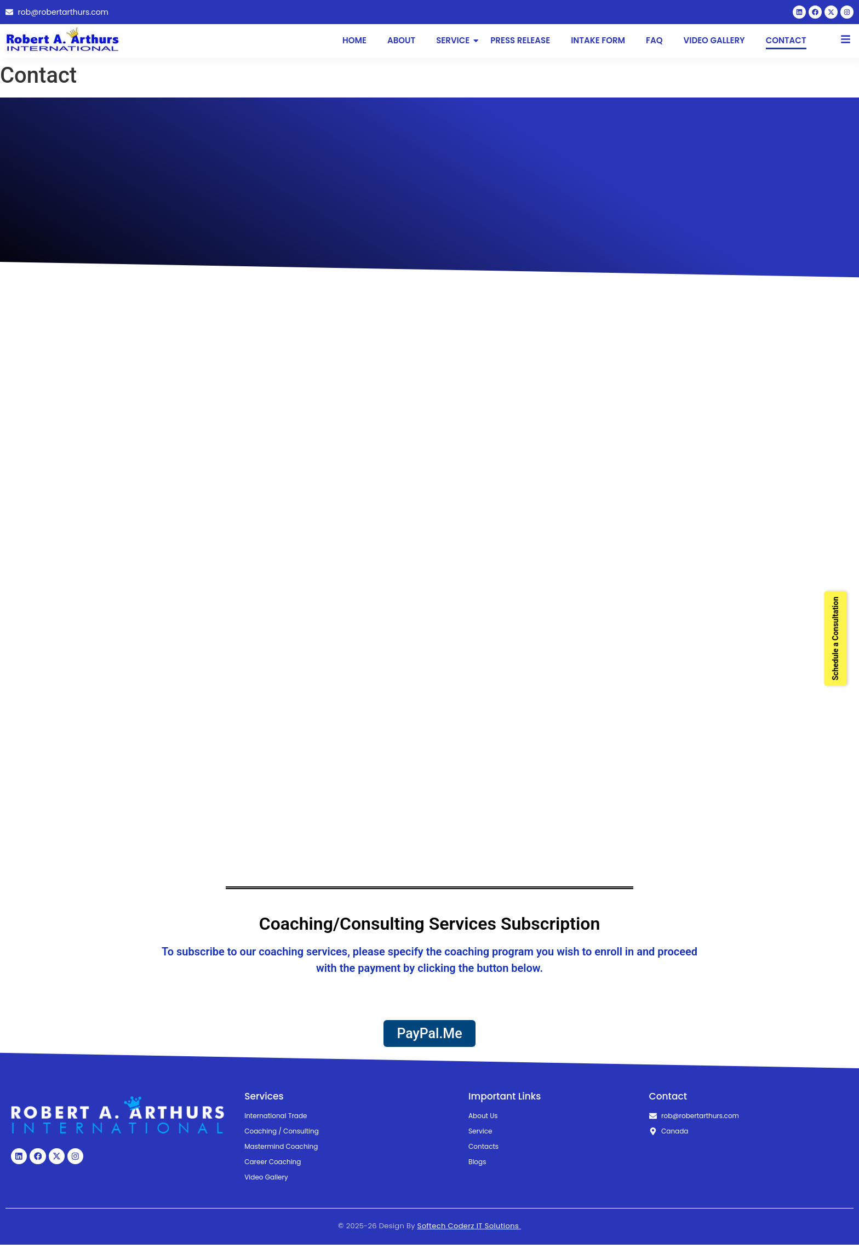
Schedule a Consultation (835, 638)
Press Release (520, 44)
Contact (786, 44)
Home (354, 44)
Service (454, 44)
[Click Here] (845, 45)
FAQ (654, 44)
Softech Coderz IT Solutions (469, 1235)
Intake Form (598, 44)
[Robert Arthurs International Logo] (65, 43)
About (401, 44)
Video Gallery (714, 44)
